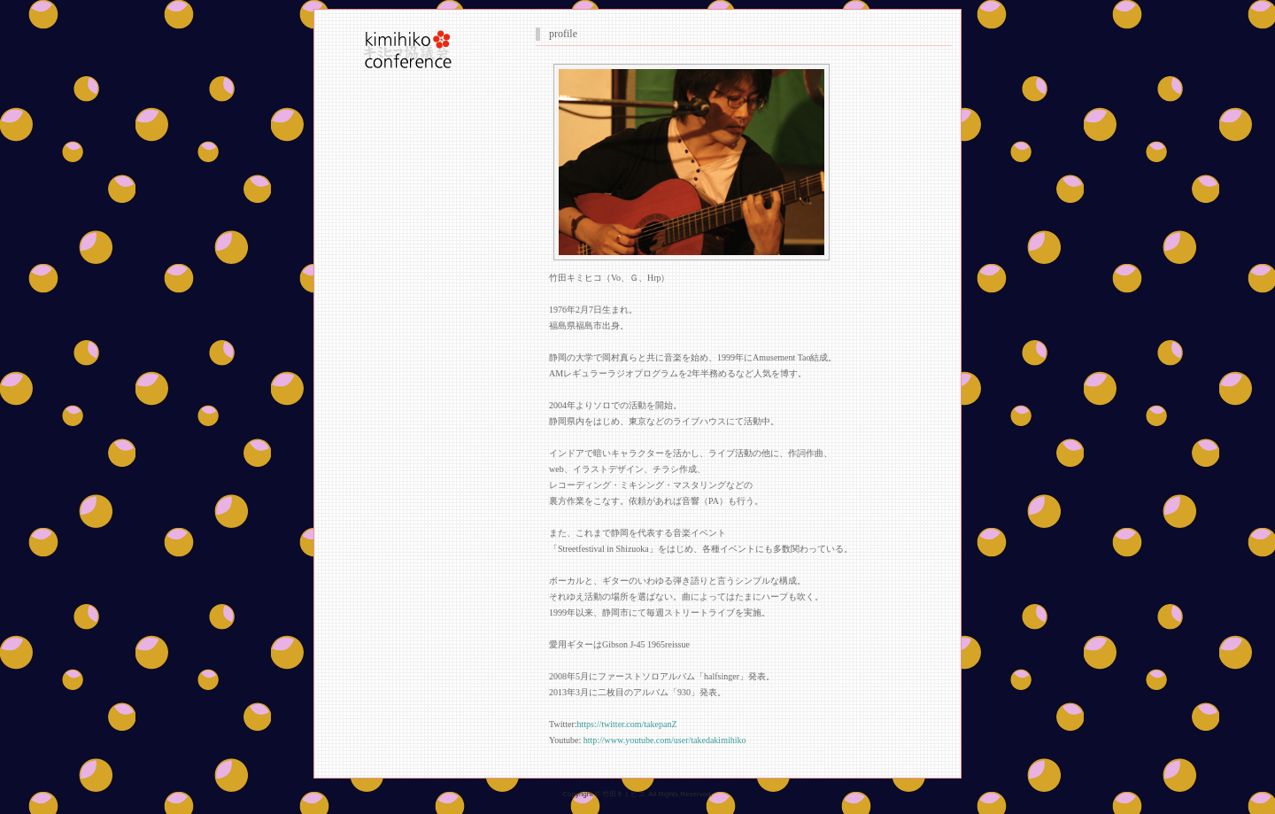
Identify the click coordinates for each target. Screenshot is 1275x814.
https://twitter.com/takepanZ (627, 724)
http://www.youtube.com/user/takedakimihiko (664, 740)
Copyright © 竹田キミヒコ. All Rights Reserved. (637, 794)
